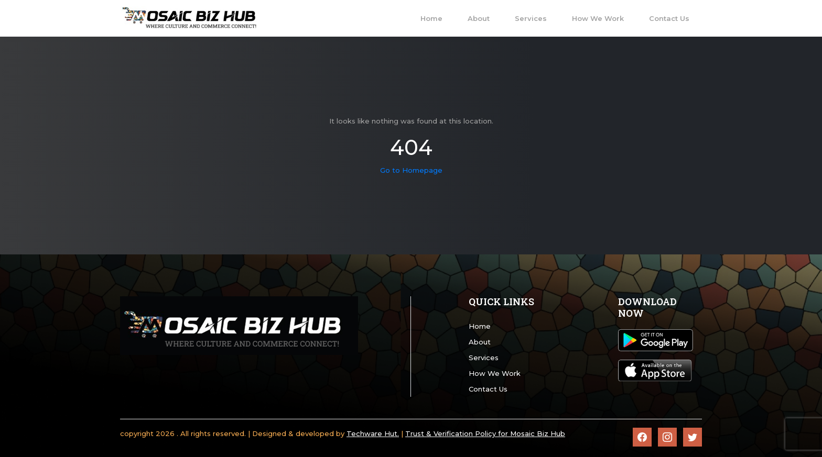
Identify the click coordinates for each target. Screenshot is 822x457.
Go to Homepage (411, 170)
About (480, 342)
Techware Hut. (373, 433)
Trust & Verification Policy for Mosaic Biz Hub (485, 433)
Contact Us (488, 389)
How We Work (495, 373)
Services (484, 357)
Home (480, 326)
